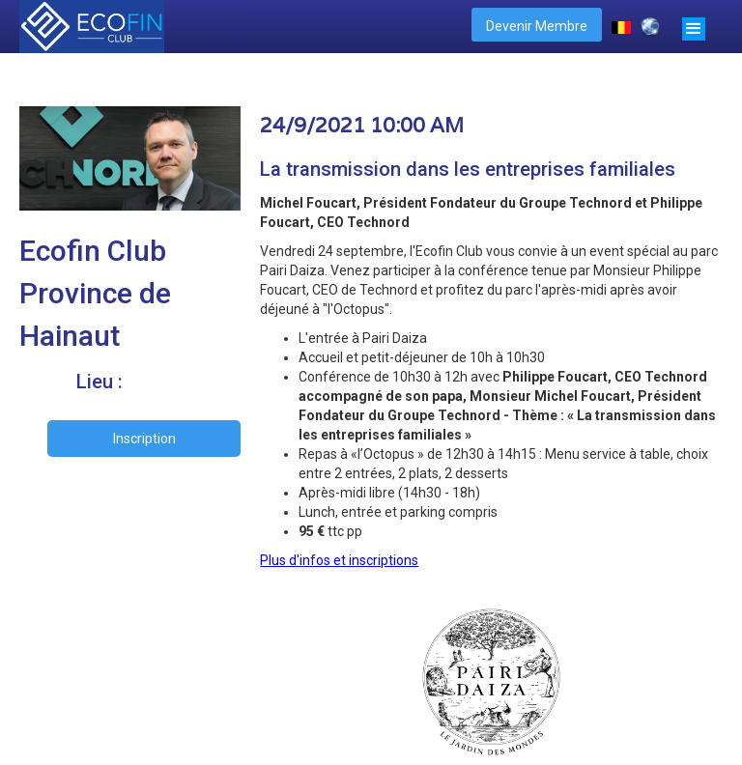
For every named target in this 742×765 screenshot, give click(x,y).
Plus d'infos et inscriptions (339, 560)
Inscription (144, 438)
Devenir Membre (536, 26)
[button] (694, 26)
